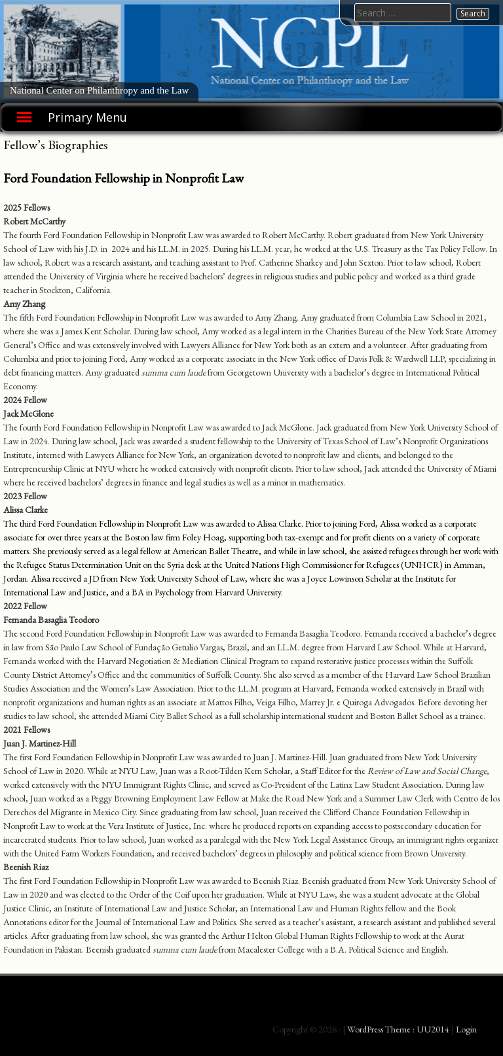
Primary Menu (87, 117)
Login (466, 1029)
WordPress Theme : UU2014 (398, 1029)
